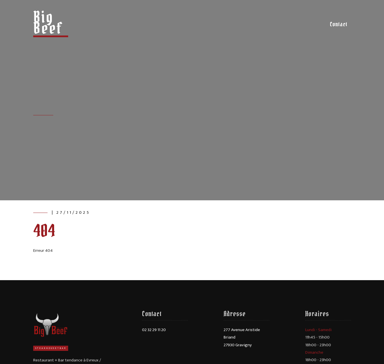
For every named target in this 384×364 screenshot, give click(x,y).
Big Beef (48, 22)
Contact (338, 24)
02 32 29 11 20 (154, 329)
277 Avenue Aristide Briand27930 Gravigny (242, 337)
